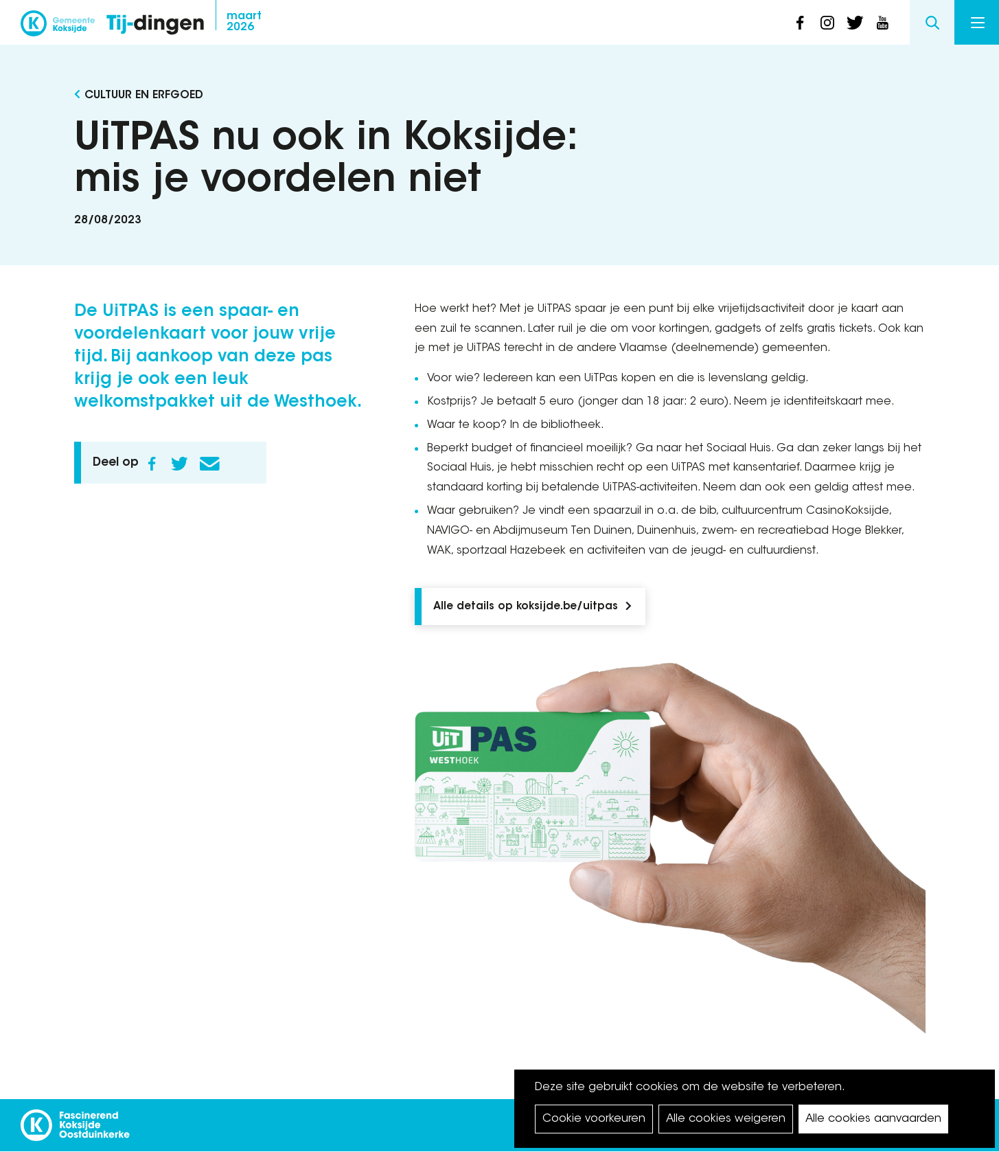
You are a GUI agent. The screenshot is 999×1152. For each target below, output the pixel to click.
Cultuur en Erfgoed (143, 95)
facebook (800, 22)
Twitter (180, 464)
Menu (978, 22)
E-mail (210, 464)
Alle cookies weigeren (725, 1119)
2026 (244, 22)
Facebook (152, 464)
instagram (827, 22)
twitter (855, 22)
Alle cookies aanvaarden (873, 1119)
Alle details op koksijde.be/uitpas (525, 607)
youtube (882, 22)
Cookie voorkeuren (593, 1119)
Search (932, 22)
